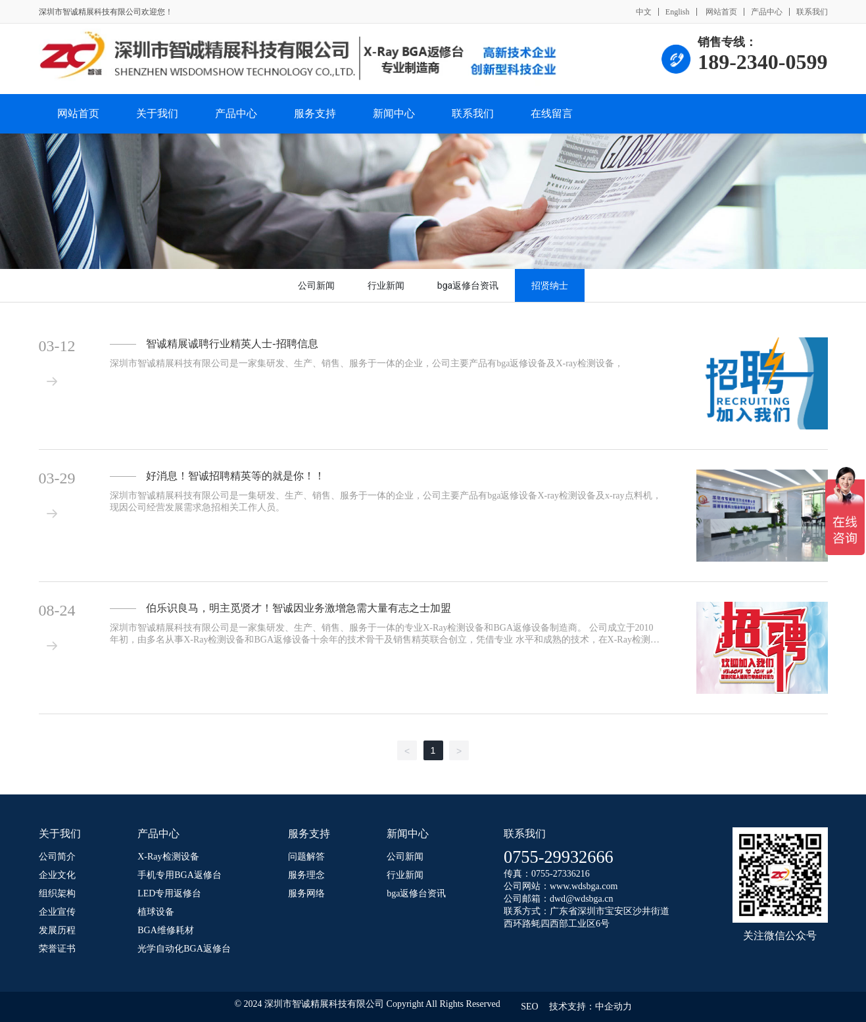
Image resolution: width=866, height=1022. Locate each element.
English (677, 11)
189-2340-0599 (762, 62)
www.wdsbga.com (583, 886)
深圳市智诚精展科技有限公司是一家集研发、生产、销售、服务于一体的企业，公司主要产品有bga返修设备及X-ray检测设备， (366, 363)
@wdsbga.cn (589, 899)
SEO (529, 1006)
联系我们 (812, 11)
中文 (644, 11)
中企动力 (613, 1006)
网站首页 (720, 11)
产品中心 (766, 11)
